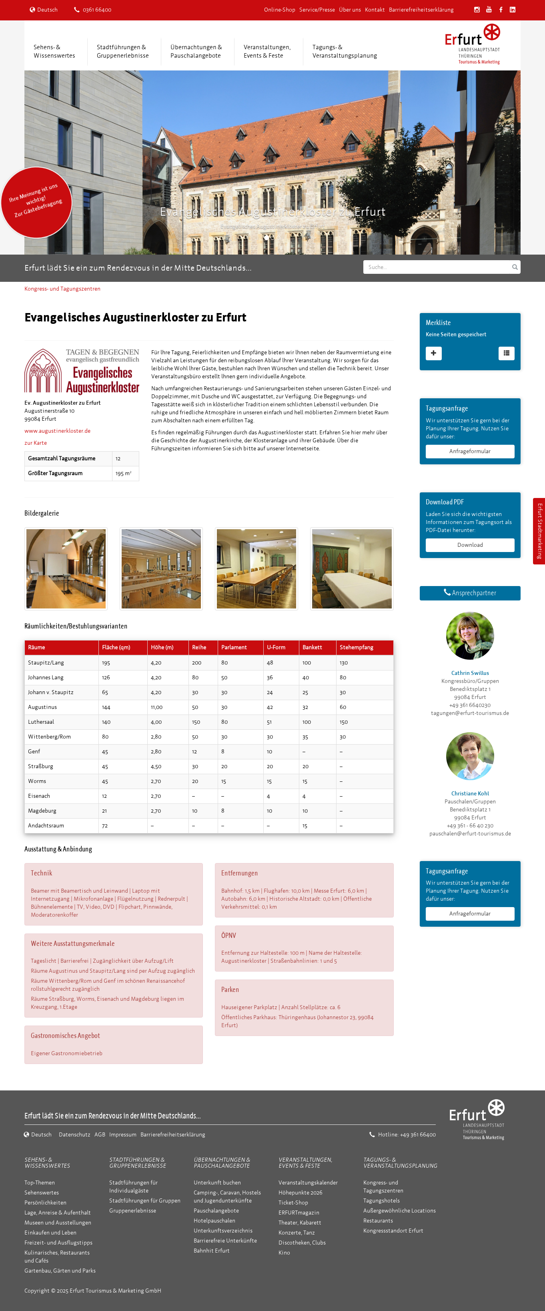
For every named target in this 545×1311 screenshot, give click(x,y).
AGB (99, 1134)
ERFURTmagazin (299, 1212)
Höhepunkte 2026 (301, 1192)
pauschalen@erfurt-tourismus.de (470, 833)
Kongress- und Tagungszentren (62, 288)
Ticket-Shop (293, 1202)
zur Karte (35, 443)
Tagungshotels (381, 1200)
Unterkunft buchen (217, 1182)
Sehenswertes (41, 1192)
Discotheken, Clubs (302, 1242)
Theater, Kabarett (300, 1222)
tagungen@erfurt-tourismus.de (470, 713)
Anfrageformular (470, 451)
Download (470, 545)
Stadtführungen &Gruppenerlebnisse (123, 51)
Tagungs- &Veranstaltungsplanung (345, 51)
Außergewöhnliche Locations (399, 1210)
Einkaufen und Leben (50, 1232)
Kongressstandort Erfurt (393, 1230)
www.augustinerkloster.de (57, 431)
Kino (284, 1252)
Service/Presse (317, 9)
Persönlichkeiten (45, 1202)
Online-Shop (279, 9)
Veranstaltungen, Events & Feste (305, 1162)
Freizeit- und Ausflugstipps (58, 1242)
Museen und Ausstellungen (57, 1222)
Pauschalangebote (216, 1210)
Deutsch (44, 9)
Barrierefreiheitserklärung (421, 9)
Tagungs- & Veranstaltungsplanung (400, 1162)
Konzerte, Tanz (297, 1232)
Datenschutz (74, 1134)
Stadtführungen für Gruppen (144, 1200)
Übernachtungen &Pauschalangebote (196, 51)
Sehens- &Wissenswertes (54, 51)
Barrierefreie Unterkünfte (225, 1240)
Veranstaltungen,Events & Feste (267, 51)
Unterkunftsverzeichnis (223, 1230)
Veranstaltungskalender (308, 1182)
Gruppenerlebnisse (132, 1210)
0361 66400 (92, 9)
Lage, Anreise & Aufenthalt (57, 1212)
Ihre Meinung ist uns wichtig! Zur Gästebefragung (35, 200)
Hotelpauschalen (214, 1220)
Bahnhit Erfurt (212, 1250)
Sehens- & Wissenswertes (47, 1162)
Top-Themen (39, 1182)
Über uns (350, 9)
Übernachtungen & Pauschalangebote (222, 1162)
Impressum (122, 1134)
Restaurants (378, 1220)
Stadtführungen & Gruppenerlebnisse (137, 1162)
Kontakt (375, 9)
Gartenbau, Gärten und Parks (60, 1270)
